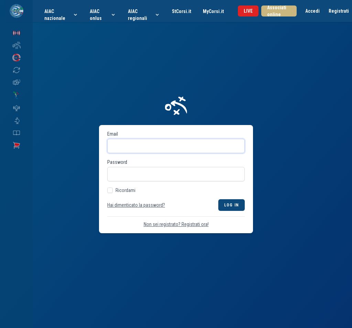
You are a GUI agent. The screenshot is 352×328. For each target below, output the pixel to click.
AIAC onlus (103, 15)
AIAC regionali (144, 15)
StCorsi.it (181, 11)
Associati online (276, 10)
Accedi (312, 11)
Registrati (339, 11)
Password (117, 162)
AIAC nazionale (61, 15)
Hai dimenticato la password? (136, 205)
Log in (231, 205)
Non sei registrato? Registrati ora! (176, 224)
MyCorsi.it (213, 11)
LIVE (248, 11)
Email (112, 134)
